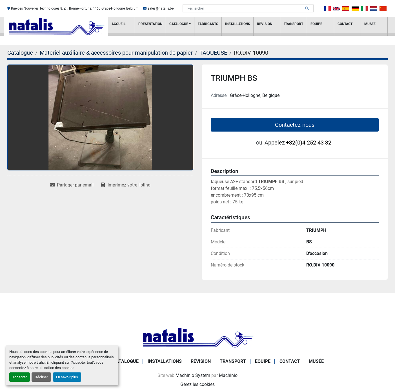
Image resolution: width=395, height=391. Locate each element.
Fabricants (208, 24)
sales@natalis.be (161, 8)
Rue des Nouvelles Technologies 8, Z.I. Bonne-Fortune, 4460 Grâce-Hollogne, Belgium (75, 8)
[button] (180, 26)
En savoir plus (67, 377)
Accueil (119, 24)
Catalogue (178, 24)
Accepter (19, 377)
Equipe (316, 24)
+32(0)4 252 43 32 (308, 142)
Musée (370, 24)
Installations (237, 24)
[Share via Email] (71, 185)
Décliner (41, 377)
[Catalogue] (20, 52)
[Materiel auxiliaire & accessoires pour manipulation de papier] (116, 52)
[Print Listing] (125, 185)
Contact (345, 24)
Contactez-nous (294, 124)
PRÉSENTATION (150, 24)
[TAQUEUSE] (213, 52)
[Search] (244, 8)
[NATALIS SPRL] (197, 337)
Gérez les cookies (197, 384)
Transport (293, 24)
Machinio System (193, 375)
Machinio (228, 375)
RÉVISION (264, 24)
